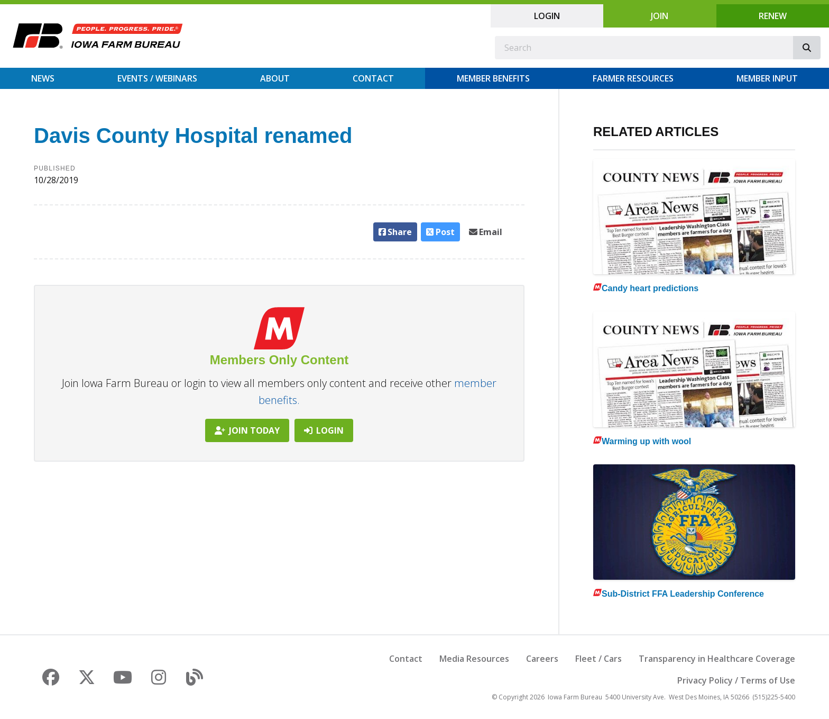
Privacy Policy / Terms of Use (736, 680)
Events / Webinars (157, 78)
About (275, 78)
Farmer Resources (633, 78)
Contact (373, 78)
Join (659, 16)
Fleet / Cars (598, 658)
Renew (773, 16)
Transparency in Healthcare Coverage (717, 658)
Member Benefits (493, 78)
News (42, 78)
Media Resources (474, 658)
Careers (542, 658)
